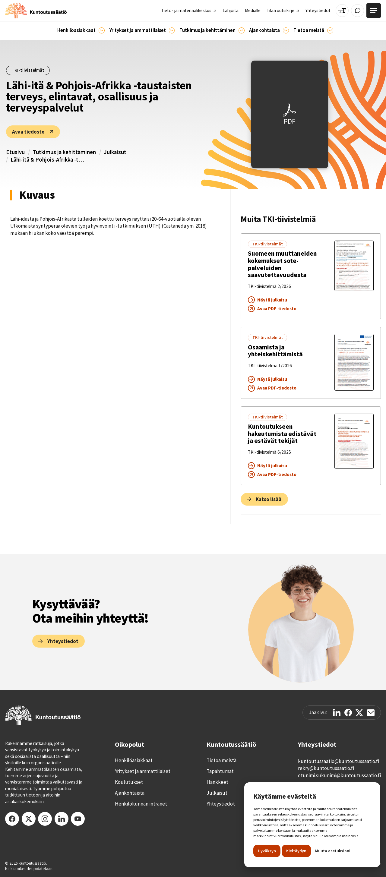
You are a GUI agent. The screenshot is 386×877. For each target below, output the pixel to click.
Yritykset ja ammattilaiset (142, 771)
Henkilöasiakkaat (134, 760)
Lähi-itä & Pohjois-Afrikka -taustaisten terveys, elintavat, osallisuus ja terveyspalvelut (48, 159)
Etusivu (15, 152)
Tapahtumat (220, 771)
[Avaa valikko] (373, 10)
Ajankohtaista (129, 792)
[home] (36, 10)
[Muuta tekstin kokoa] (342, 10)
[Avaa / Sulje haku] (357, 10)
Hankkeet (217, 782)
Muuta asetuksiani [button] (332, 850)
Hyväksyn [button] (267, 850)
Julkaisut (115, 152)
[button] (81, 31)
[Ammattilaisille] (172, 30)
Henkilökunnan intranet (141, 803)
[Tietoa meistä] (330, 30)
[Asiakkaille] (102, 30)
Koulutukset (129, 782)
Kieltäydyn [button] (296, 850)
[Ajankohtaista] (242, 30)
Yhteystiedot (221, 803)
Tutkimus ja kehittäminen (64, 152)
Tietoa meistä (221, 760)
